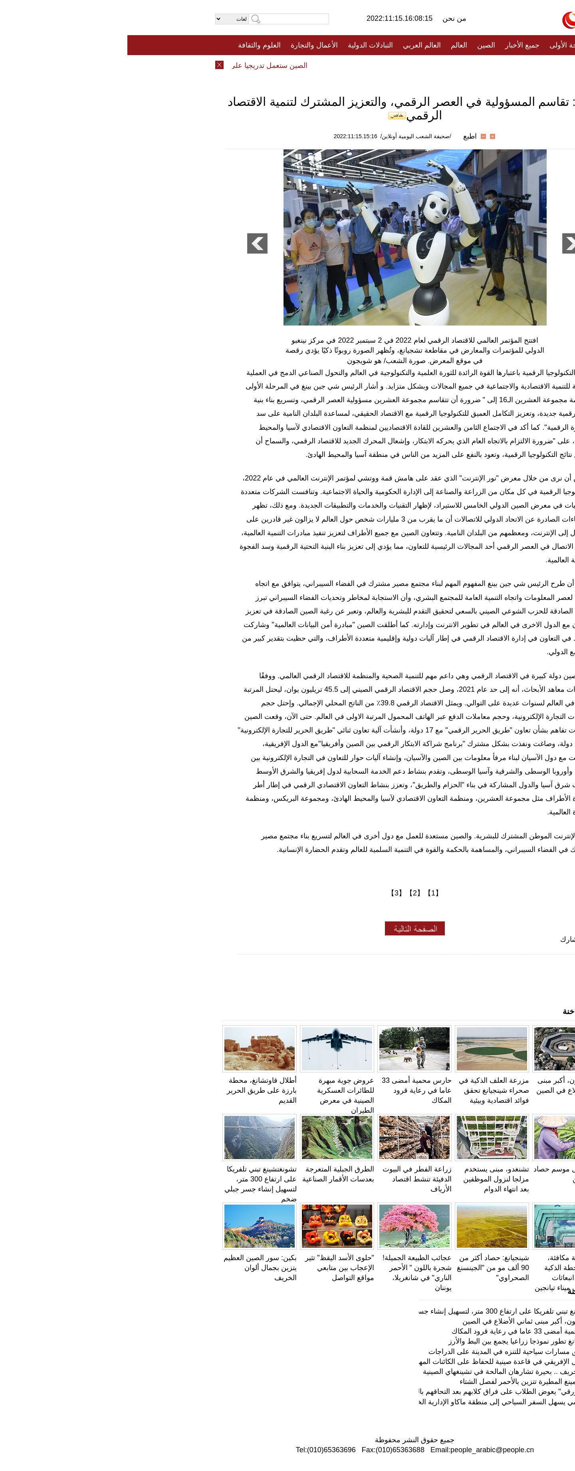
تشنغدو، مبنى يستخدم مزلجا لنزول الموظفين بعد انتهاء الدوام (369, 1179)
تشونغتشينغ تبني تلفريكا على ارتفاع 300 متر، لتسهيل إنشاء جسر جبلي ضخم (364, 1311)
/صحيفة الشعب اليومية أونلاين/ (288, 136)
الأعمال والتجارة (186, 45)
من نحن (327, 18)
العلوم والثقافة (132, 45)
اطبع (342, 136)
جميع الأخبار (395, 45)
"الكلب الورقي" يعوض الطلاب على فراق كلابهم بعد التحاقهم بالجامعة (374, 1392)
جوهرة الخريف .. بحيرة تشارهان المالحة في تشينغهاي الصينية (385, 1372)
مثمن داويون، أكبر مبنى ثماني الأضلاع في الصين (405, 1321)
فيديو (253, 65)
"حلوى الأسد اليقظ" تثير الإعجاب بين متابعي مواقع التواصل (212, 1268)
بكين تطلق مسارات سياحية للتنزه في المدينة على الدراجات (388, 1352)
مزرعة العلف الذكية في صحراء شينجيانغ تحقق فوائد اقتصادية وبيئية (366, 1090)
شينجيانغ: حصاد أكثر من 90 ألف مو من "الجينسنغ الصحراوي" (365, 1268)
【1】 (306, 893)
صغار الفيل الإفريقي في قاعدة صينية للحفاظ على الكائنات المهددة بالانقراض (363, 1362)
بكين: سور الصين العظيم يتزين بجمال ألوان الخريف (132, 1268)
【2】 (287, 893)
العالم (331, 45)
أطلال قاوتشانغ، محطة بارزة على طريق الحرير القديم (134, 1090)
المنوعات (316, 65)
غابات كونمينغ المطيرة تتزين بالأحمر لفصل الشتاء (404, 1382)
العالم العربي (294, 45)
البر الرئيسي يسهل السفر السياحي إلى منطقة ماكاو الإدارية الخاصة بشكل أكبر (360, 1402)
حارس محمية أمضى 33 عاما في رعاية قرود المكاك (289, 1090)
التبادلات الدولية (243, 45)
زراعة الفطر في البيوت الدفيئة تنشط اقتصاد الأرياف (289, 1179)
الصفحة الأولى (443, 45)
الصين (359, 45)
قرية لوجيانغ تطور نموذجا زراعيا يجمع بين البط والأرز (398, 1341)
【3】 (269, 893)
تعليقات (281, 65)
